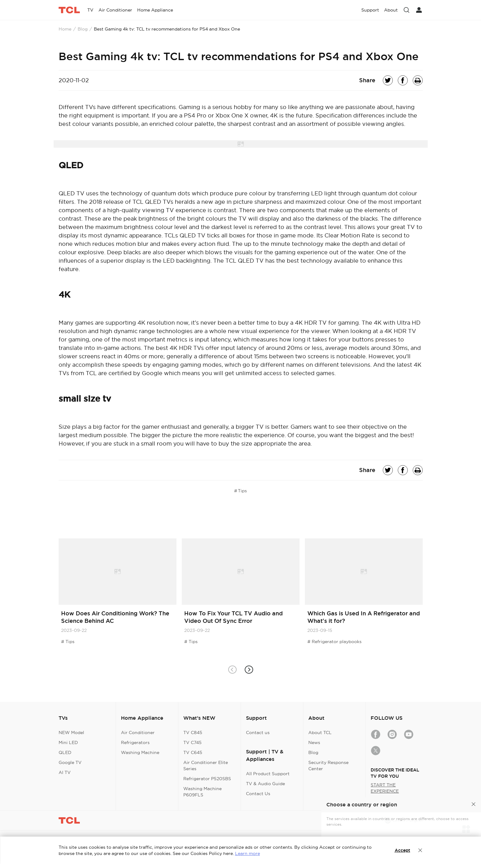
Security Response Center (328, 765)
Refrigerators (135, 742)
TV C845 (192, 732)
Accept (402, 850)
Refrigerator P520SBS (207, 778)
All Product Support (268, 773)
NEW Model (71, 732)
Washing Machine (140, 752)
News (314, 742)
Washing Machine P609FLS (202, 792)
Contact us (258, 732)
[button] (249, 669)
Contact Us (258, 793)
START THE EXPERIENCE (385, 788)
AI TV (65, 772)
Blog (83, 29)
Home (65, 29)
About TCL (320, 732)
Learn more (247, 853)
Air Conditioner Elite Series (205, 765)
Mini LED (68, 742)
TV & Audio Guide (265, 783)
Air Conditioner (138, 732)
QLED (65, 752)
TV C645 (192, 752)
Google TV (70, 762)
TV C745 (192, 742)
